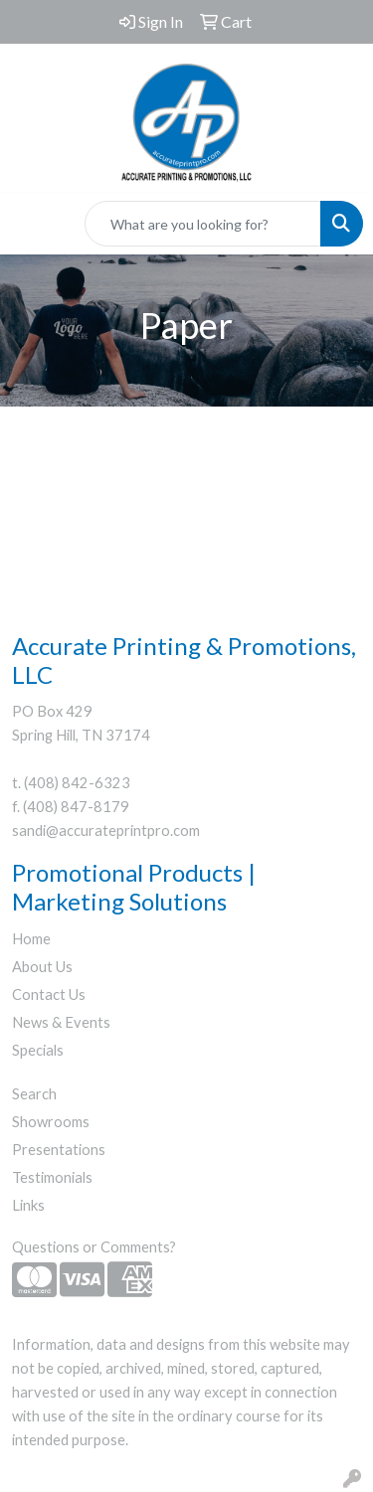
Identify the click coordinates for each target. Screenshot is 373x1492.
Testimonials (52, 1177)
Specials (38, 1050)
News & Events (61, 1022)
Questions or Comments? (94, 1247)
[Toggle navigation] (31, 224)
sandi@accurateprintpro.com (106, 830)
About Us (42, 966)
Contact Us (49, 994)
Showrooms (51, 1121)
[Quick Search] (203, 224)
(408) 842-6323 (77, 782)
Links (28, 1205)
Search (34, 1093)
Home (31, 938)
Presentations (58, 1149)
